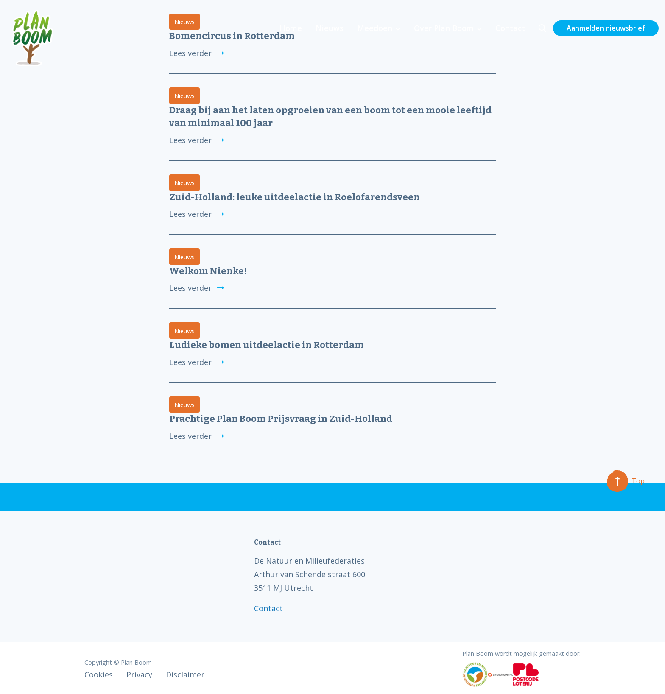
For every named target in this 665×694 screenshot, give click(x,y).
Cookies (98, 674)
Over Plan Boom (444, 28)
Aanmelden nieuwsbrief (606, 28)
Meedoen (374, 28)
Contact (510, 28)
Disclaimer (185, 674)
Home (290, 28)
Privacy (139, 674)
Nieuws (330, 28)
